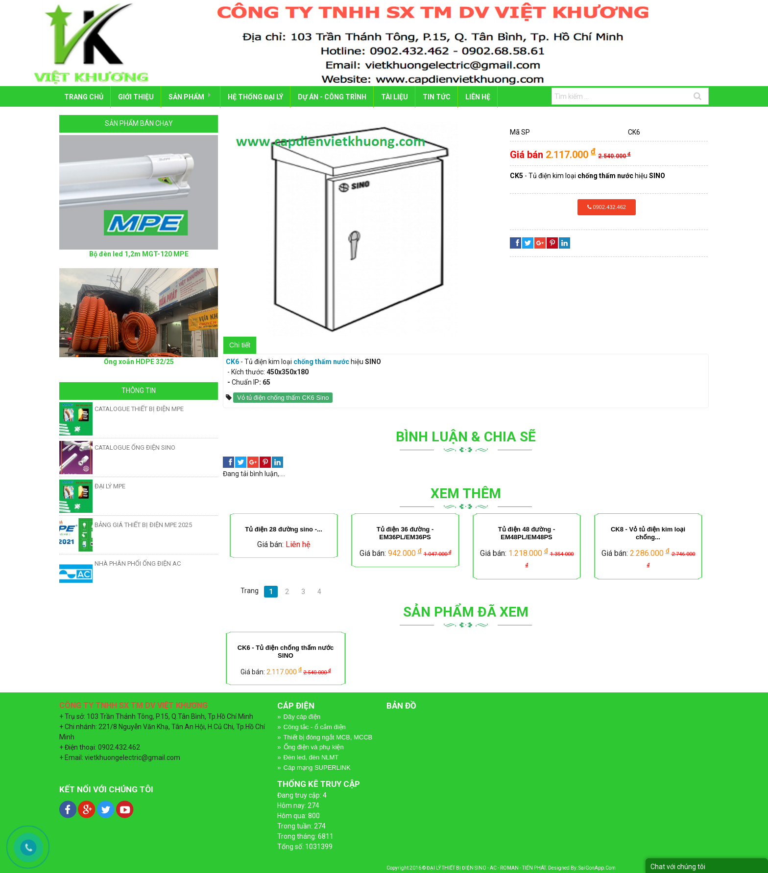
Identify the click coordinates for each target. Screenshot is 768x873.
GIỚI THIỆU (136, 96)
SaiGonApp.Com (597, 867)
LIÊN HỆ (482, 96)
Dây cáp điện (302, 715)
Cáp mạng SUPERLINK (317, 766)
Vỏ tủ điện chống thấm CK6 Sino (283, 396)
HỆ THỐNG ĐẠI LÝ (258, 96)
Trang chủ (83, 96)
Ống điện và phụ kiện (314, 746)
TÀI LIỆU (397, 96)
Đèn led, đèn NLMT (311, 756)
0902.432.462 (606, 206)
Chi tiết (239, 344)
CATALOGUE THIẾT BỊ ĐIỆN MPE (139, 408)
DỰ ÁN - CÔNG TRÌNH (335, 96)
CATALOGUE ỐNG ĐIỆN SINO (135, 446)
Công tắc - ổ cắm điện (315, 726)
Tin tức (441, 96)
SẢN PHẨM (187, 96)
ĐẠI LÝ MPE (110, 485)
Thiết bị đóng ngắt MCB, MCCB (328, 736)
